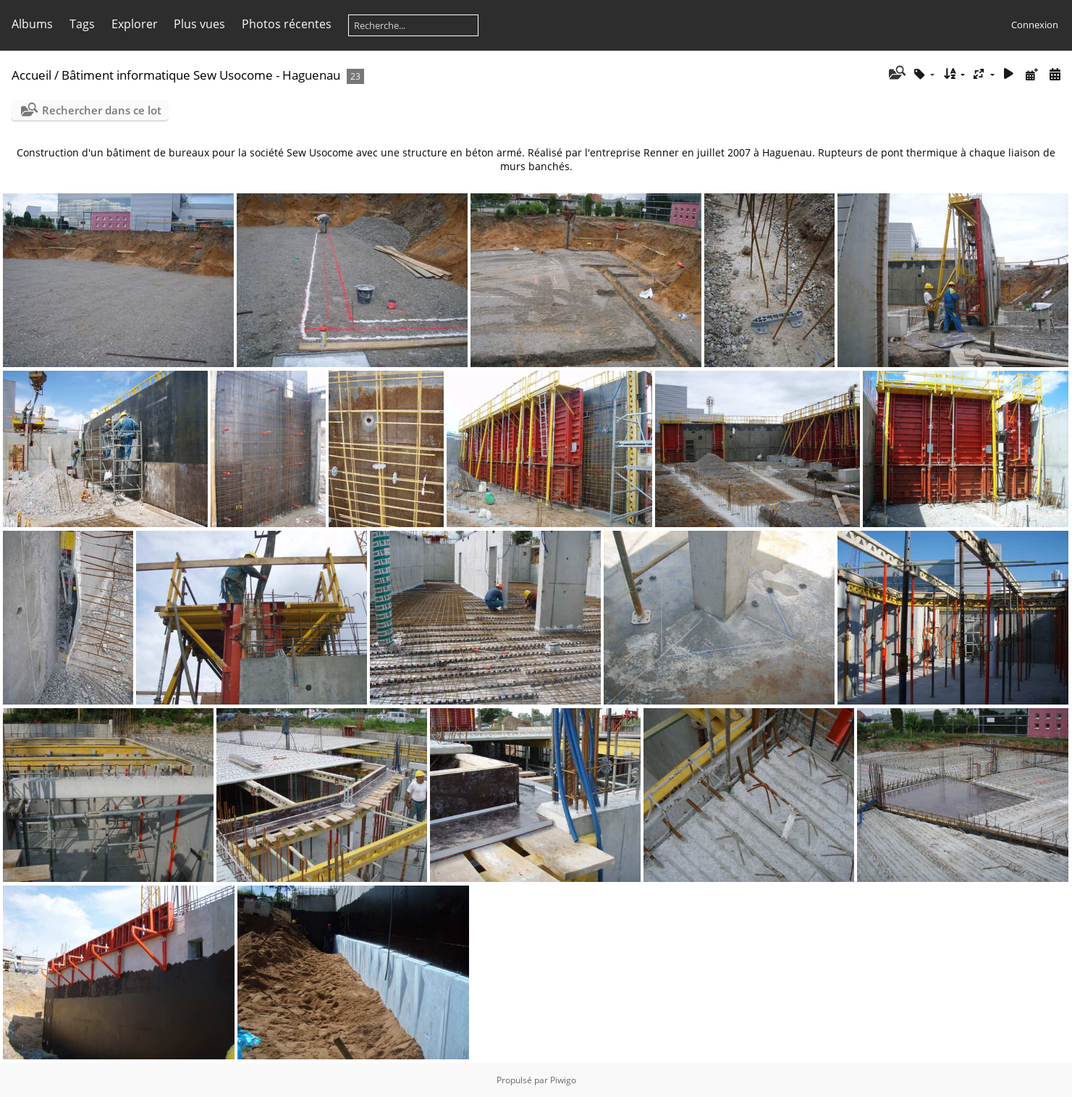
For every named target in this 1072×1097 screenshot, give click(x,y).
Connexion (1034, 24)
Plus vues (199, 24)
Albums (32, 24)
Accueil (31, 75)
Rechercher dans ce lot (101, 110)
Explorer (134, 24)
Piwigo (563, 1080)
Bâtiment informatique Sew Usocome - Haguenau (201, 75)
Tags (82, 24)
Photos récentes (287, 24)
